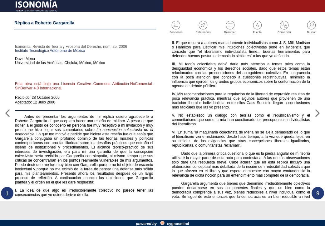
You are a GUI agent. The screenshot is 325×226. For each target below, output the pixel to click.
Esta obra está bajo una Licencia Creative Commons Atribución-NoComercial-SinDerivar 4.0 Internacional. (84, 93)
